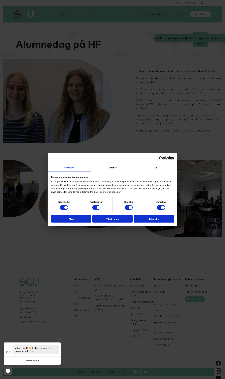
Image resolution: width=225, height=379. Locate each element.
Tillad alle (154, 219)
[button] (8, 371)
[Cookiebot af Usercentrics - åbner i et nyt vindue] (161, 158)
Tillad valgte (112, 219)
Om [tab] (155, 167)
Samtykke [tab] (69, 167)
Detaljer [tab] (112, 167)
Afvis (71, 219)
